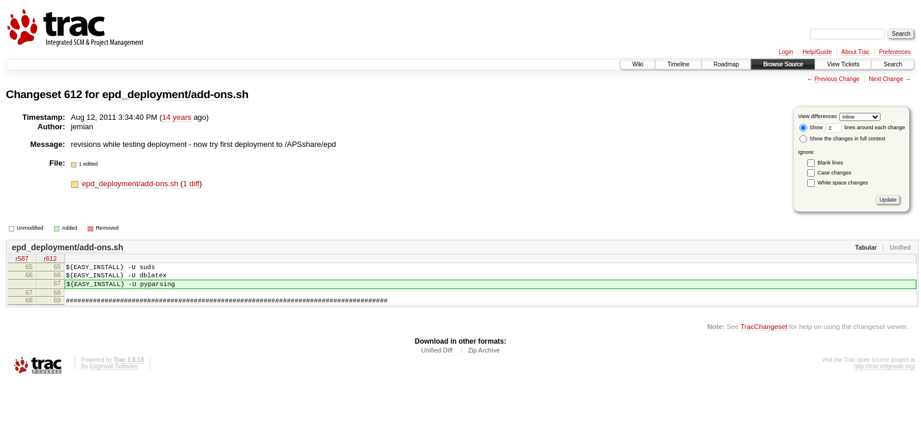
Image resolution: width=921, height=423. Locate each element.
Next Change (886, 79)
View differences (817, 116)
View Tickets (843, 64)
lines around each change (865, 127)
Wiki (637, 64)
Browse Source (783, 64)
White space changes (843, 183)
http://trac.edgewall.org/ (884, 375)
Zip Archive (484, 358)
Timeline (678, 64)
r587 (21, 259)
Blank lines (830, 163)
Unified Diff (437, 358)
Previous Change (837, 79)
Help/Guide (817, 52)
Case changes (835, 173)
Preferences (895, 52)
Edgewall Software (113, 375)
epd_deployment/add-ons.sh (175, 94)
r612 (49, 259)
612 (73, 94)
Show (811, 127)
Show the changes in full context (842, 139)
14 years (176, 117)
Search (892, 64)
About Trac (855, 52)
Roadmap (726, 64)
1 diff (191, 183)
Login (786, 52)
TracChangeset (764, 335)
